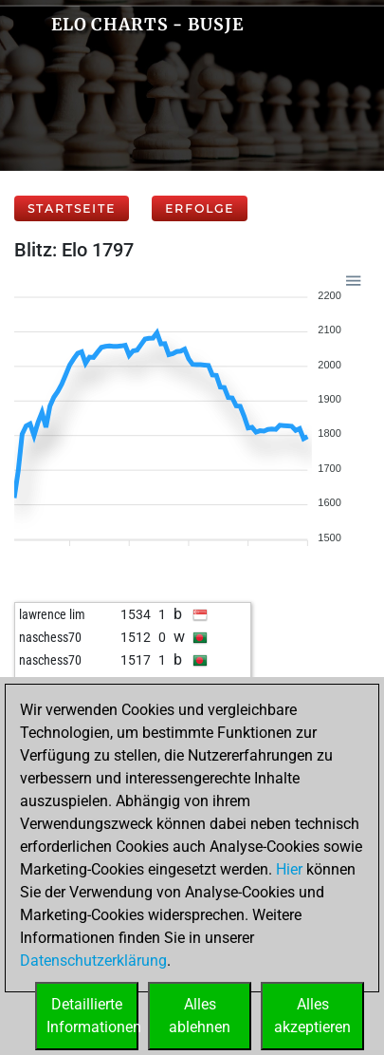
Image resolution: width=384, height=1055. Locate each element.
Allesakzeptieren (312, 1015)
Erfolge (199, 208)
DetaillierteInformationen (92, 1015)
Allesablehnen (199, 1015)
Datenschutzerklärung (93, 960)
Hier (289, 869)
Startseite (71, 208)
